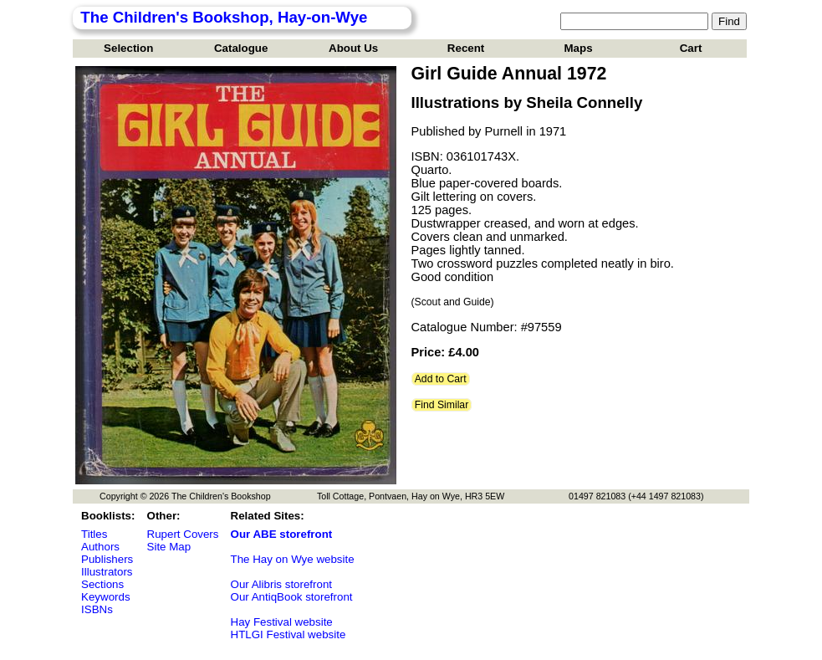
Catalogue (241, 48)
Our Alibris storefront (281, 584)
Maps (578, 48)
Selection (128, 48)
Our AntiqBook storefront (292, 597)
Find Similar (442, 405)
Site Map (169, 546)
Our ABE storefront (282, 534)
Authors (100, 546)
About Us (353, 48)
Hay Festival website (282, 622)
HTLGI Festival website (288, 634)
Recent (465, 48)
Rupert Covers (183, 534)
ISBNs (97, 609)
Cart (691, 48)
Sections (102, 584)
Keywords (105, 597)
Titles (94, 534)
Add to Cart (441, 379)
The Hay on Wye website (293, 559)
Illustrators (106, 571)
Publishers (107, 559)
